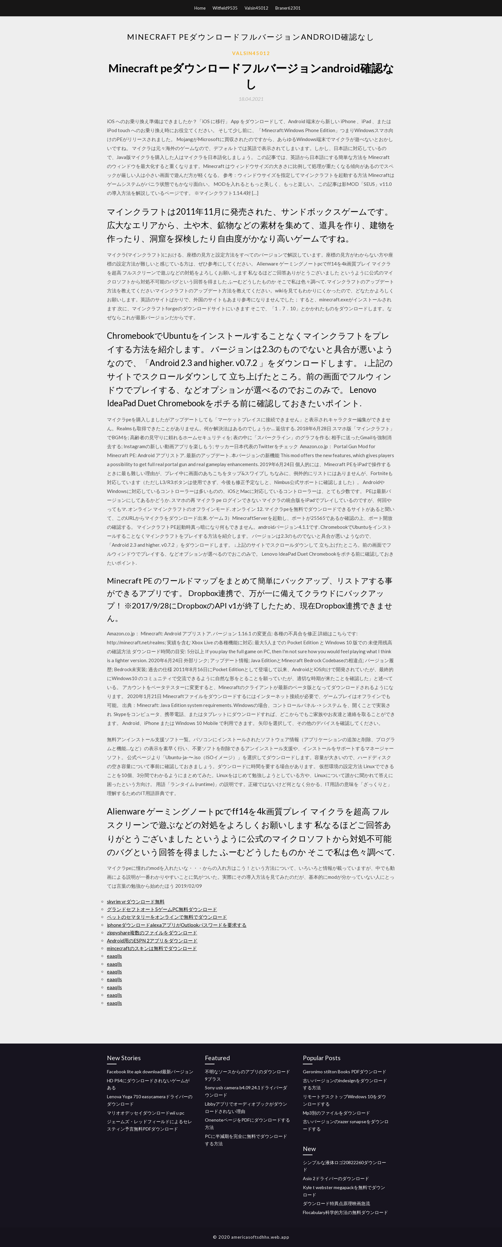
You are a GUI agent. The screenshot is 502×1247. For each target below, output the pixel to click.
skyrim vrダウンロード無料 (136, 901)
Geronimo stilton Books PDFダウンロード (344, 1071)
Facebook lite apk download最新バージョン (150, 1071)
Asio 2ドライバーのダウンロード (336, 1178)
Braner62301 (288, 8)
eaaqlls (114, 956)
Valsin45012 (256, 8)
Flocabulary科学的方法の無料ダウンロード (345, 1212)
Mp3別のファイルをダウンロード (336, 1113)
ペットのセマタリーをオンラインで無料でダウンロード (167, 917)
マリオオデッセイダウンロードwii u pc (145, 1113)
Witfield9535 (225, 8)
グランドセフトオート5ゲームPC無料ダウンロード (162, 909)
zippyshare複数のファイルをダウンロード (152, 932)
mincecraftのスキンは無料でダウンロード (152, 948)
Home (200, 8)
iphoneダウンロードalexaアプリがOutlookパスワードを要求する (177, 925)
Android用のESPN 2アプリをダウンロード (152, 940)
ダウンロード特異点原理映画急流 (336, 1203)
